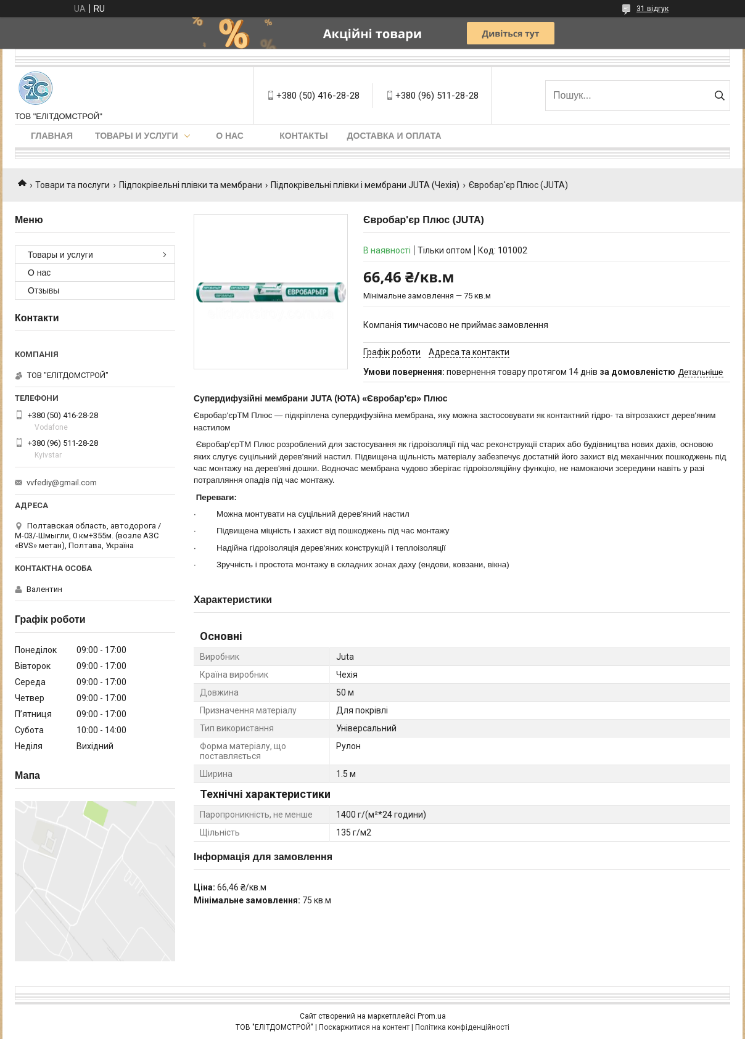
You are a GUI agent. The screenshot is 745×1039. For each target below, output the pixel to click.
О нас (230, 136)
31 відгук (652, 8)
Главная (52, 136)
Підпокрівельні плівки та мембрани (190, 185)
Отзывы (43, 290)
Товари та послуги (72, 185)
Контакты (303, 136)
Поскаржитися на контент (364, 1027)
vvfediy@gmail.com (62, 482)
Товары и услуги (136, 136)
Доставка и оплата (394, 136)
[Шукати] (719, 95)
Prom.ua (432, 1016)
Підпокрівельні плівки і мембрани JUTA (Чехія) (365, 185)
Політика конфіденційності (462, 1027)
